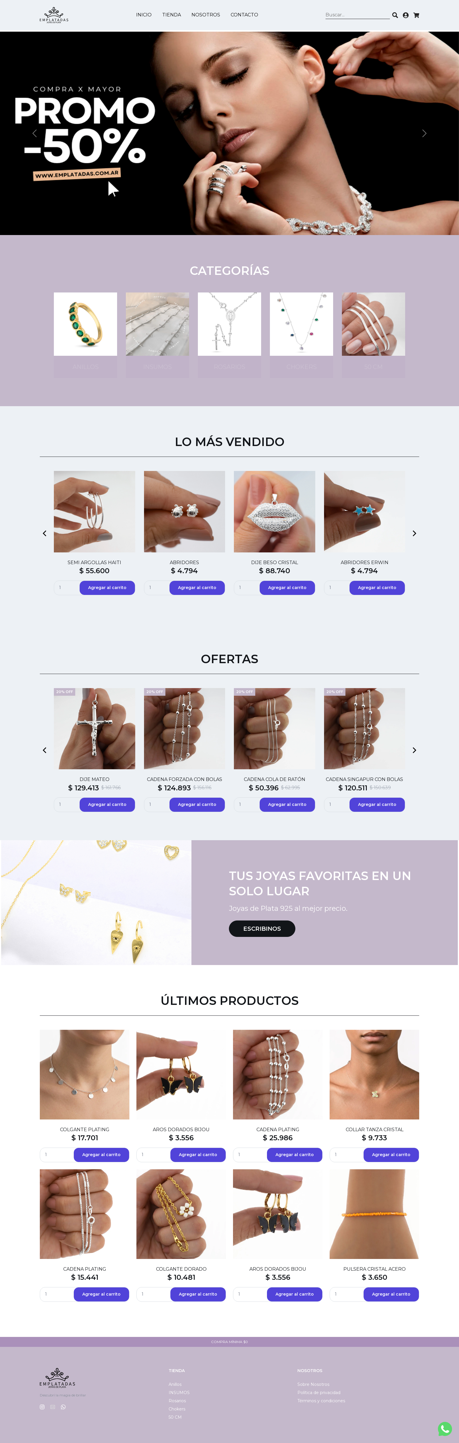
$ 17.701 (84, 1138)
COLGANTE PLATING (84, 1129)
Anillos (175, 1384)
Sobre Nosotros (313, 1384)
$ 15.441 (84, 1277)
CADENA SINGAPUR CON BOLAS (364, 779)
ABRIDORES (184, 562)
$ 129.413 (83, 788)
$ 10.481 (181, 1277)
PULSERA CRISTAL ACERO (374, 1269)
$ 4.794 (184, 570)
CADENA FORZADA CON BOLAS (184, 779)
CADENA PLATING (277, 1129)
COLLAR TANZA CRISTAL (374, 1129)
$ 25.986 (278, 1138)
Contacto (245, 15)
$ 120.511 (352, 788)
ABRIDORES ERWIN (364, 562)
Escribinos (262, 928)
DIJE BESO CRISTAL (274, 562)
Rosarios (177, 1400)
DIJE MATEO (94, 779)
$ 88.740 (274, 570)
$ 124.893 (174, 788)
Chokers (177, 1409)
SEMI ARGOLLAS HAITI (94, 562)
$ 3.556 (181, 1138)
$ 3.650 (374, 1277)
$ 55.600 (94, 570)
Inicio (145, 15)
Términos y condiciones (321, 1400)
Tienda (172, 15)
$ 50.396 (264, 788)
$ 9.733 (374, 1138)
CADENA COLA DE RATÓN (274, 779)
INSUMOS (179, 1392)
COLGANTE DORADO (181, 1269)
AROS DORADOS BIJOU (181, 1129)
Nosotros (206, 15)
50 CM (175, 1417)
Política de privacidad (318, 1392)
